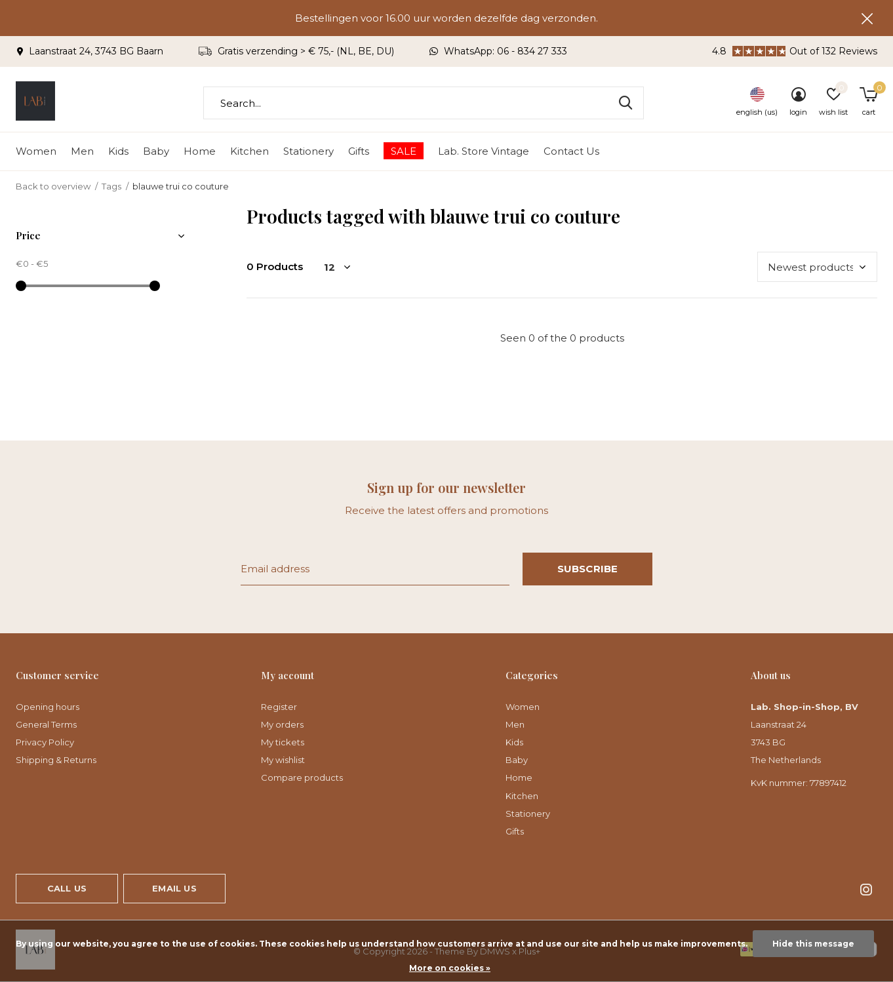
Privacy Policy (45, 742)
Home (200, 151)
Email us (174, 888)
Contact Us (571, 151)
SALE (403, 151)
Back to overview (53, 186)
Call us (67, 888)
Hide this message (813, 944)
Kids (118, 151)
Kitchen (249, 151)
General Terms (46, 724)
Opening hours (47, 706)
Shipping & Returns (56, 760)
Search (625, 103)
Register (279, 706)
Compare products (302, 777)
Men (82, 151)
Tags (111, 186)
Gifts (358, 151)
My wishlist (283, 760)
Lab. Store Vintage (483, 151)
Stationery (308, 151)
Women (36, 151)
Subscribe (587, 568)
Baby (156, 151)
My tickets (282, 742)
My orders (282, 724)
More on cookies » (449, 968)
